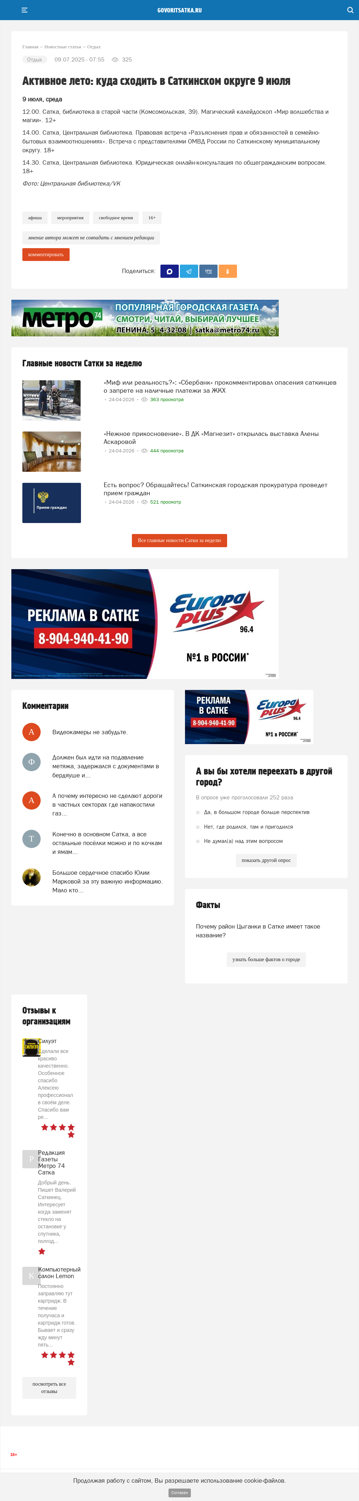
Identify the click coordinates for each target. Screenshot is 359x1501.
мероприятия (70, 217)
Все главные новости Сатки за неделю (179, 540)
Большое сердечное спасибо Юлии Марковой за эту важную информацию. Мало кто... (107, 881)
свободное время (116, 217)
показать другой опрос (266, 860)
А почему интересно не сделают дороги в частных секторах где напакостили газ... (107, 804)
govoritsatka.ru (180, 10)
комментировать (46, 254)
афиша (35, 217)
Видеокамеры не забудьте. (90, 732)
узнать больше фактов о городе (266, 959)
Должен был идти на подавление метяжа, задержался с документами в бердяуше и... (105, 766)
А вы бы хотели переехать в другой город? (264, 777)
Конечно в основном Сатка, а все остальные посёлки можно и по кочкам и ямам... (107, 843)
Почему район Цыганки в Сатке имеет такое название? (258, 931)
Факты (208, 905)
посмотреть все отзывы (49, 1387)
